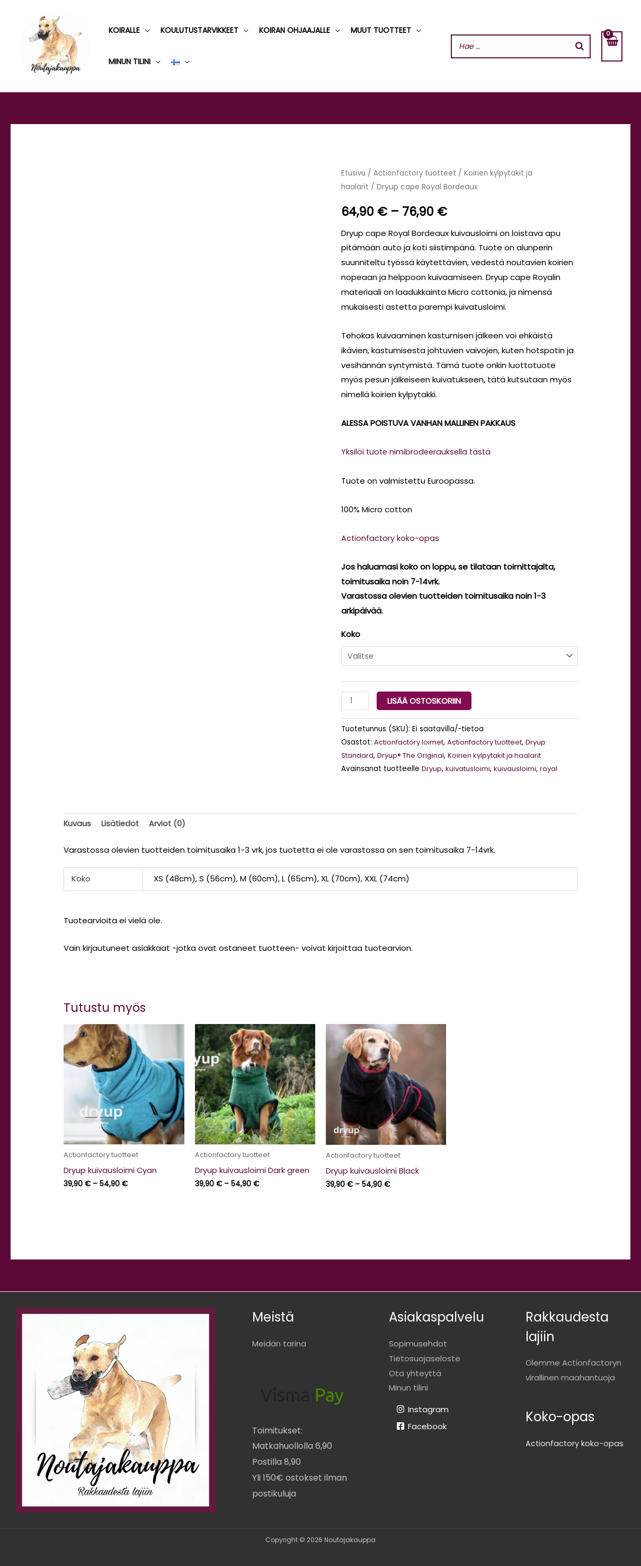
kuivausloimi (517, 767)
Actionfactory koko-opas (390, 538)
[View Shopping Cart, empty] (611, 46)
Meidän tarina (279, 1343)
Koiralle (124, 30)
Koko (350, 634)
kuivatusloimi (470, 767)
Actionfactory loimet (411, 741)
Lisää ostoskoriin (425, 699)
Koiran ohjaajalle (294, 30)
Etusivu (354, 173)
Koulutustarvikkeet (199, 30)
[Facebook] (421, 1425)
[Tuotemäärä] (355, 699)
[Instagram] (422, 1408)
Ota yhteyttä (415, 1372)
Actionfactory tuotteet (417, 173)
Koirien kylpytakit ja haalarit (501, 754)
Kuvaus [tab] (78, 822)
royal (552, 767)
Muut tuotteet (381, 30)
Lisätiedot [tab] (121, 822)
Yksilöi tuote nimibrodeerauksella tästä (418, 451)
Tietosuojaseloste (424, 1357)
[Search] (579, 46)
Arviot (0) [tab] (169, 822)
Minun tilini (129, 61)
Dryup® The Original (413, 754)
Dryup (432, 767)
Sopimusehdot (418, 1343)
